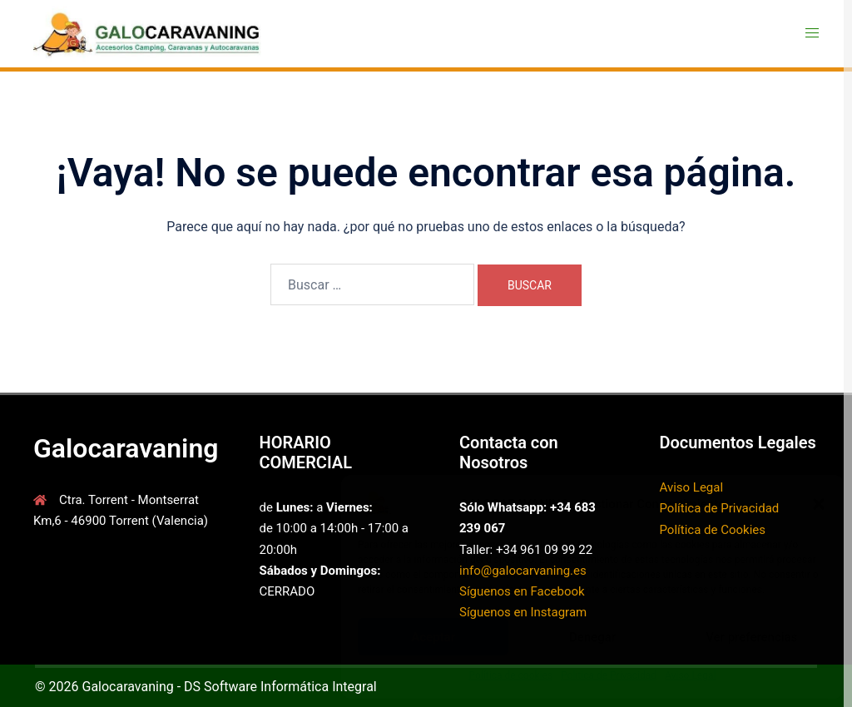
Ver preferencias (751, 637)
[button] (818, 504)
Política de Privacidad (608, 675)
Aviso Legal (690, 675)
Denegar (592, 637)
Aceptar (433, 637)
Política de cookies (511, 675)
